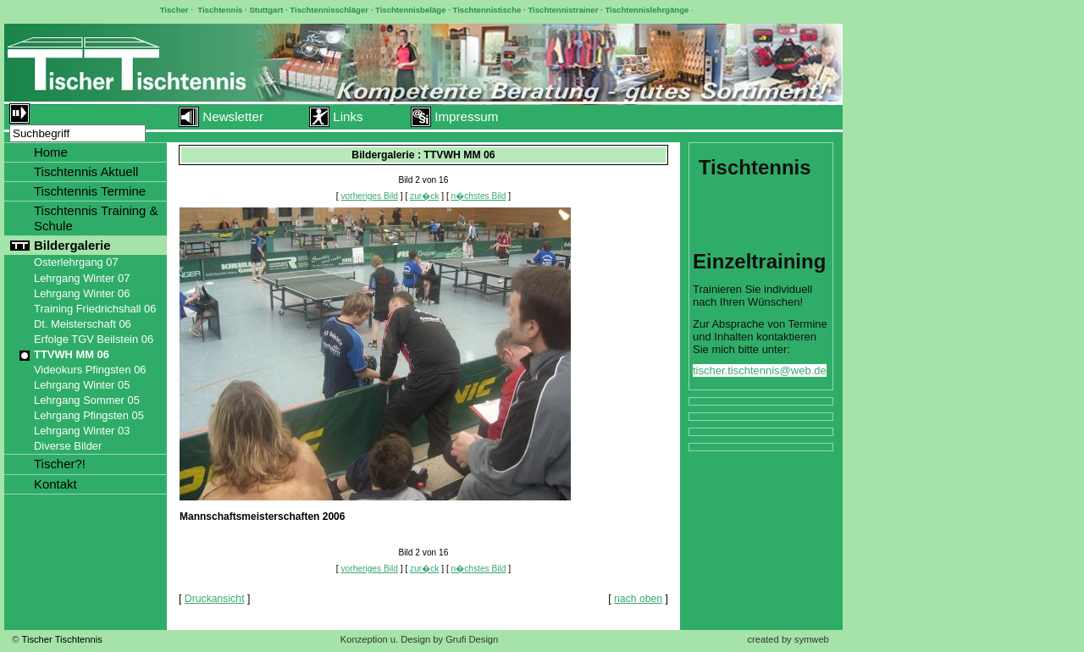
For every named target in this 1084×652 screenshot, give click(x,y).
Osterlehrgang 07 (76, 262)
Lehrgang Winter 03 (82, 430)
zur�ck (424, 196)
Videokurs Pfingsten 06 (90, 369)
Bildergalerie (72, 245)
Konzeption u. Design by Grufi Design (419, 639)
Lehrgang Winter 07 (82, 278)
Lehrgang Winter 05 (82, 384)
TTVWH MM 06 (71, 354)
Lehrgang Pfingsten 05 (89, 415)
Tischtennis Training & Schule (96, 218)
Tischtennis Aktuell (86, 171)
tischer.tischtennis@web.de (760, 370)
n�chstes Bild (478, 196)
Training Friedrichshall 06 (95, 308)
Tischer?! (60, 463)
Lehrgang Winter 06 (82, 293)
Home (51, 152)
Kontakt (55, 484)
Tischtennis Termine (90, 191)
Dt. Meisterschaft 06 (82, 324)
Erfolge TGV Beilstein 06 (93, 339)
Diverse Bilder (68, 445)
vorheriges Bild (369, 196)
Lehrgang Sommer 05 (87, 400)
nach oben (638, 599)
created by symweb (787, 639)
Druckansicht (215, 599)
